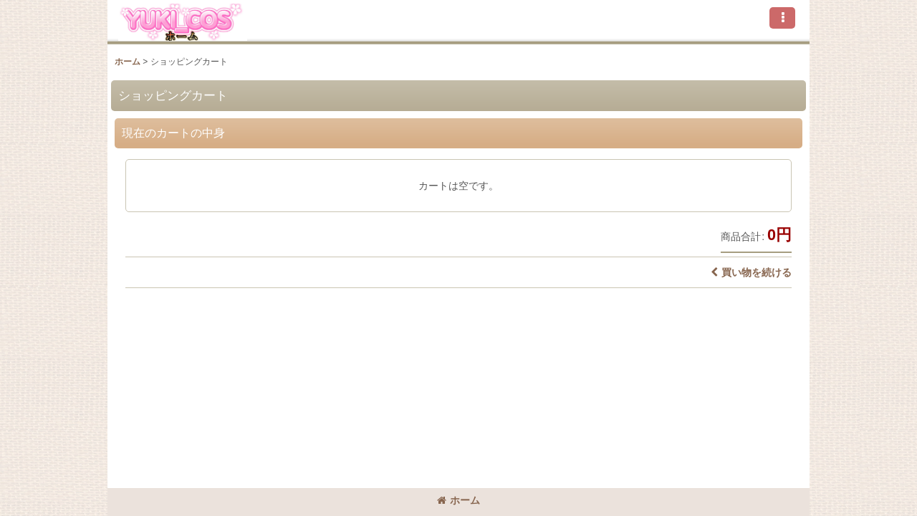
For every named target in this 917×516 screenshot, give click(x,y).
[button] (782, 18)
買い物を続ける (751, 272)
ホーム (458, 500)
